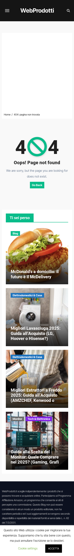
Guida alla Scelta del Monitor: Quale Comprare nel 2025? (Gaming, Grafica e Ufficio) (37, 459)
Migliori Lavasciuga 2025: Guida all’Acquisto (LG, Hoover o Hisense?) (35, 333)
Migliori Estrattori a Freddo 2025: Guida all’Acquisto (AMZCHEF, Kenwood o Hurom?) (36, 398)
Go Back (37, 185)
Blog (15, 233)
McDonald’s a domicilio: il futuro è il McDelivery (35, 274)
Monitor (17, 418)
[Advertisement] (37, 73)
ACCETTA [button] (53, 548)
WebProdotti (37, 10)
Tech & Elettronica (39, 418)
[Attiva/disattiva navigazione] (7, 10)
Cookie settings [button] (27, 548)
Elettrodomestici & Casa (27, 295)
